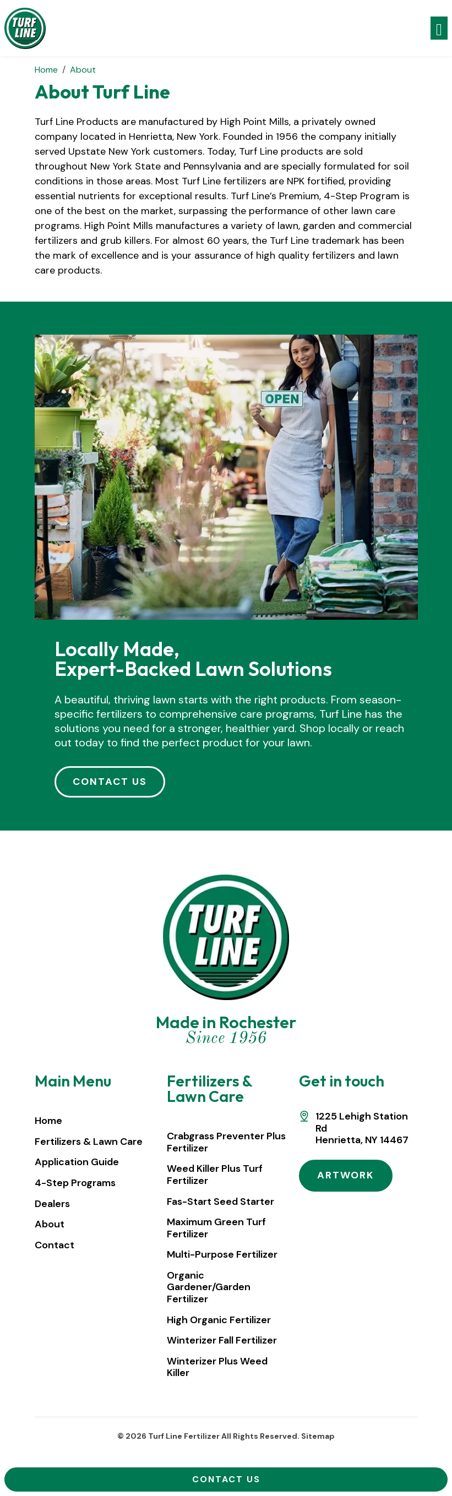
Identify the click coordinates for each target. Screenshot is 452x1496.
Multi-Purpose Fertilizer (222, 1254)
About (49, 1224)
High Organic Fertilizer (219, 1319)
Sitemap (318, 1436)
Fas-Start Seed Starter (220, 1201)
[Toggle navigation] (439, 28)
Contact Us (226, 1479)
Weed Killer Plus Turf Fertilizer (215, 1174)
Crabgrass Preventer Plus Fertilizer (226, 1142)
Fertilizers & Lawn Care (89, 1141)
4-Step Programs (75, 1182)
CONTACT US (110, 781)
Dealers (52, 1203)
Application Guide (77, 1162)
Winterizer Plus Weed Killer (217, 1367)
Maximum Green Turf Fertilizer (216, 1228)
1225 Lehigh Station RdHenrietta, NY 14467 (362, 1128)
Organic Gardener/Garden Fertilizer (208, 1287)
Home (48, 1120)
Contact (54, 1245)
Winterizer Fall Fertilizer (222, 1340)
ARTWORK (345, 1175)
